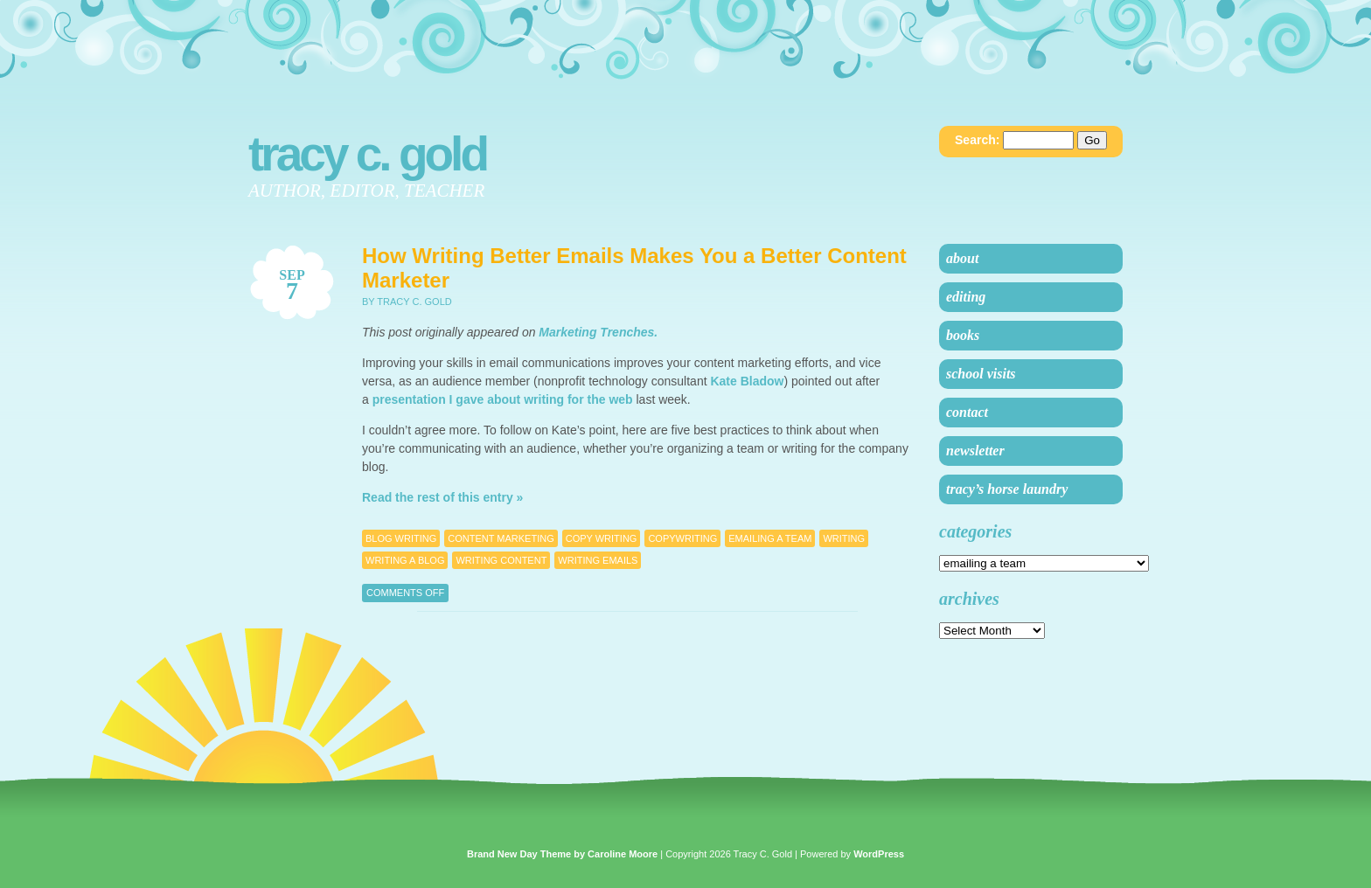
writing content (501, 560)
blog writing (400, 538)
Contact (967, 412)
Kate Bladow (746, 381)
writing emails (597, 560)
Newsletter (975, 450)
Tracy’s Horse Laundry (1007, 489)
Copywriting (682, 538)
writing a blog (404, 560)
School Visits (981, 373)
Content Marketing (500, 538)
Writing (844, 538)
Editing (965, 296)
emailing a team (769, 538)
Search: (977, 140)
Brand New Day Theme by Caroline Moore (562, 854)
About (962, 258)
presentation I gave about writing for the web (502, 399)
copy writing (601, 538)
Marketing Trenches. (598, 332)
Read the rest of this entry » (442, 497)
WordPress (878, 854)
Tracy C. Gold (367, 154)
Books (962, 335)
